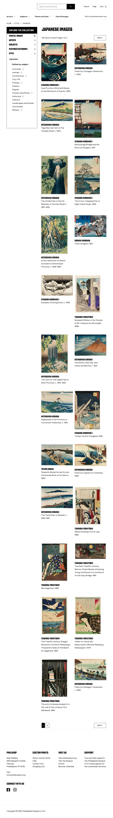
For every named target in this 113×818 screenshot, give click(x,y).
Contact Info (38, 764)
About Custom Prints (41, 758)
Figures (15, 89)
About (86, 6)
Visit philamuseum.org (67, 758)
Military (15, 110)
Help (94, 6)
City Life (16, 79)
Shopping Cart (39, 766)
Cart (103, 6)
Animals (15, 72)
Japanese (13, 59)
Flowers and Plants (21, 93)
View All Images (62, 16)
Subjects (22, 45)
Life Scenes (17, 106)
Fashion (15, 86)
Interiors (16, 100)
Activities (16, 69)
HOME (9, 23)
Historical (16, 96)
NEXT (100, 38)
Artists (22, 40)
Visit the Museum (65, 761)
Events (61, 764)
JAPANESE (26, 23)
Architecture (18, 76)
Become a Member (66, 766)
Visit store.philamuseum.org (95, 16)
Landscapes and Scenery (23, 103)
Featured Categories (22, 49)
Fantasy (16, 83)
